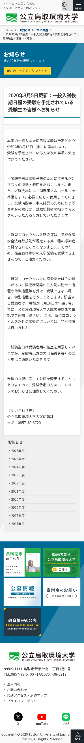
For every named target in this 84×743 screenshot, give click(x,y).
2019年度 (42, 30)
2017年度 (18, 523)
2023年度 (18, 475)
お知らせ (24, 30)
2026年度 (18, 450)
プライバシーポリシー (24, 700)
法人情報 (13, 684)
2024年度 (18, 467)
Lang (64, 5)
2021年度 (18, 491)
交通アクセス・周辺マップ (23, 8)
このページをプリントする (27, 70)
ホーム (10, 3)
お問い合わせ (26, 3)
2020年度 (18, 499)
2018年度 (18, 515)
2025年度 (18, 459)
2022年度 (18, 483)
